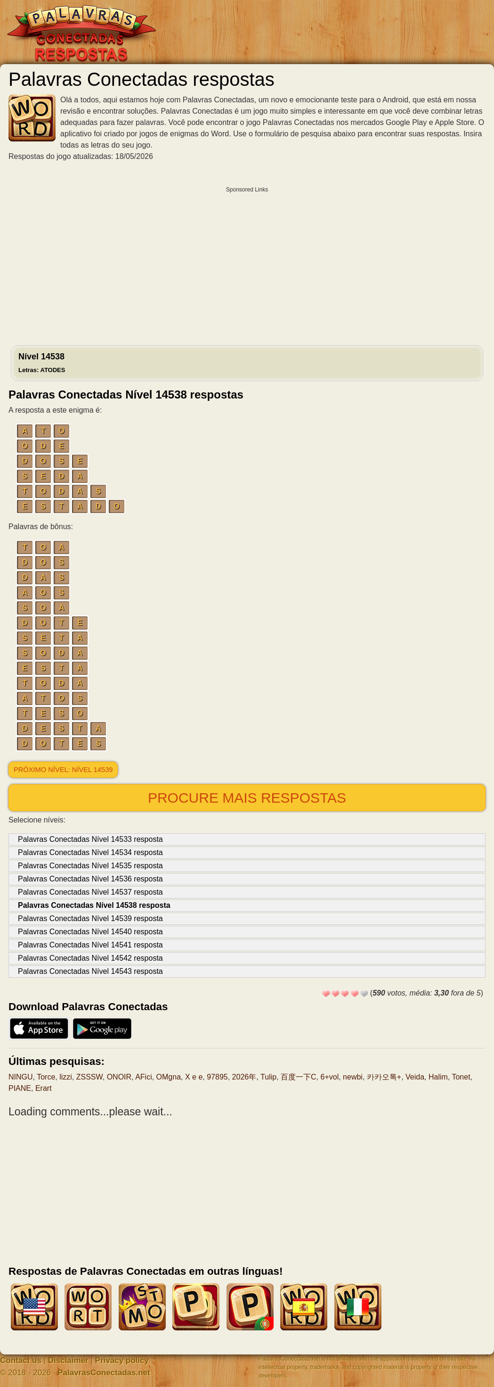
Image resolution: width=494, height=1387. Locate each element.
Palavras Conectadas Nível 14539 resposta (90, 918)
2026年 (244, 1077)
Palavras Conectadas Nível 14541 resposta (90, 945)
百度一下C (298, 1077)
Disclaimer (68, 1360)
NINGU (20, 1077)
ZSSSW (89, 1077)
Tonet (461, 1077)
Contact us (20, 1360)
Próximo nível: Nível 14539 (63, 769)
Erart (43, 1088)
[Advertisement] (247, 264)
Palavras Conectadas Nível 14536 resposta (90, 879)
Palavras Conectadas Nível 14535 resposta (90, 866)
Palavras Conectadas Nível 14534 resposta (90, 852)
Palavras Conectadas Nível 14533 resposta (90, 839)
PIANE (19, 1088)
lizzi (65, 1077)
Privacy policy (122, 1360)
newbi (353, 1077)
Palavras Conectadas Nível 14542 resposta (90, 958)
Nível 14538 (41, 363)
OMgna (168, 1077)
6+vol (330, 1077)
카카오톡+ (384, 1077)
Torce (46, 1077)
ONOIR (119, 1077)
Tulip (268, 1077)
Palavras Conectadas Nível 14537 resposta (90, 892)
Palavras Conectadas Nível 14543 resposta (90, 971)
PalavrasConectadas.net (103, 1372)
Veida (414, 1077)
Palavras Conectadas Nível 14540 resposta (90, 932)
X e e (193, 1077)
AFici (143, 1077)
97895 (217, 1077)
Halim (438, 1077)
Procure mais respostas (247, 798)
